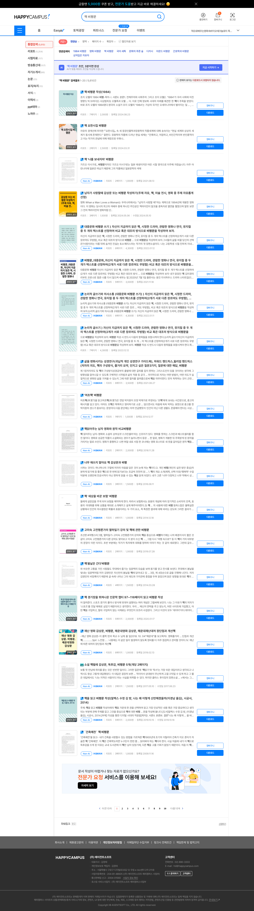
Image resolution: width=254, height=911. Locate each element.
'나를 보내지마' (99, 159)
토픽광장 (78, 30)
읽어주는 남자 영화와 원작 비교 (107, 429)
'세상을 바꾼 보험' (100, 496)
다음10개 (176, 808)
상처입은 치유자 (81, 55)
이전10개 (105, 808)
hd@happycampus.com (186, 866)
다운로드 (210, 112)
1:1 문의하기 (172, 873)
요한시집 (95, 125)
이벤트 (141, 30)
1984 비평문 (79, 51)
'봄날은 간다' (96, 563)
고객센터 (186, 873)
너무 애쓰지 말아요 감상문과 (105, 462)
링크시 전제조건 (162, 842)
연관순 (73, 41)
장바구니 (210, 105)
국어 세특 (121, 51)
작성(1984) (97, 92)
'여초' (93, 395)
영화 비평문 (95, 51)
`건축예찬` (96, 732)
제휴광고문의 (76, 842)
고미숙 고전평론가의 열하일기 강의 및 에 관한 (116, 530)
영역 (84, 41)
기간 (62, 41)
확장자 (110, 41)
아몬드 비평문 (163, 51)
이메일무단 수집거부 (138, 842)
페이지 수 (96, 41)
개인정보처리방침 (112, 842)
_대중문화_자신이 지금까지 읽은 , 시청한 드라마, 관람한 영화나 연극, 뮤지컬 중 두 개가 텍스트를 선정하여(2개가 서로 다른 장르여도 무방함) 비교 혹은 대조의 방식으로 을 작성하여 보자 (135, 265)
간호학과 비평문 (181, 51)
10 (165, 808)
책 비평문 (108, 51)
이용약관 (93, 842)
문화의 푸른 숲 (136, 51)
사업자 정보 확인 (130, 878)
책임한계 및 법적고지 (187, 842)
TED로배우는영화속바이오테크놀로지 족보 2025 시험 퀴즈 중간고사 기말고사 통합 (212, 31)
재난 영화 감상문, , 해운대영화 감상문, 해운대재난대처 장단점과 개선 (129, 631)
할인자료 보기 (127, 41)
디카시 (150, 51)
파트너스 (98, 30)
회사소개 (59, 842)
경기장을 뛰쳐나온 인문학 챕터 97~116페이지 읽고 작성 (123, 597)
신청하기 (222, 824)
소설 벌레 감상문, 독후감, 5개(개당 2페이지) (116, 664)
